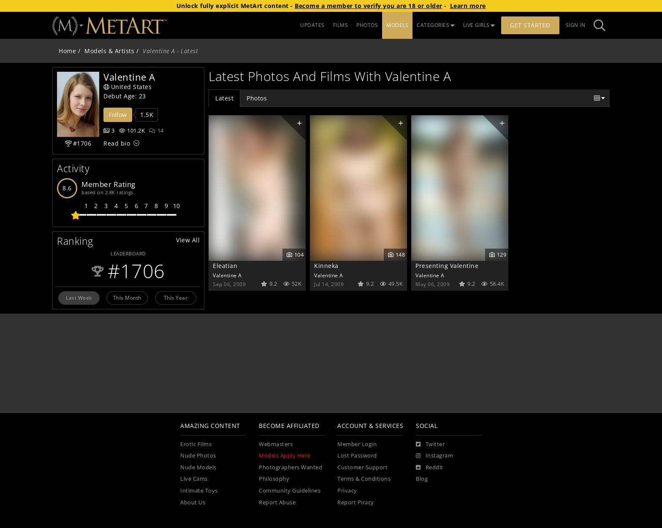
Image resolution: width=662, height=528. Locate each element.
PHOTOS (367, 25)
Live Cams (194, 478)
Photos (257, 98)
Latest (224, 98)
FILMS (340, 25)
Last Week (79, 297)
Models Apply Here (284, 455)
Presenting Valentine (446, 266)
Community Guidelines (289, 490)
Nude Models (198, 467)
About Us (192, 502)
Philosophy (274, 478)
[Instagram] (434, 456)
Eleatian (225, 266)
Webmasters (276, 444)
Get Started (530, 25)
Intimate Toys (199, 490)
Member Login (357, 444)
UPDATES (312, 25)
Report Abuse (277, 502)
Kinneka (326, 266)
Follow (118, 115)
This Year (176, 297)
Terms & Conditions (364, 478)
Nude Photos (198, 455)
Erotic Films (196, 444)
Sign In (576, 25)
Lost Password (357, 455)
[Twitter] (430, 444)
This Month (127, 297)
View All (188, 240)
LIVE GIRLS (479, 25)
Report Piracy (355, 502)
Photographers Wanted (290, 467)
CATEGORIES (436, 25)
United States (127, 87)
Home (67, 51)
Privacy (347, 490)
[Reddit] (429, 467)
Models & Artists (109, 51)
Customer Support (362, 467)
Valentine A (227, 275)
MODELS (397, 25)
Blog (422, 478)
